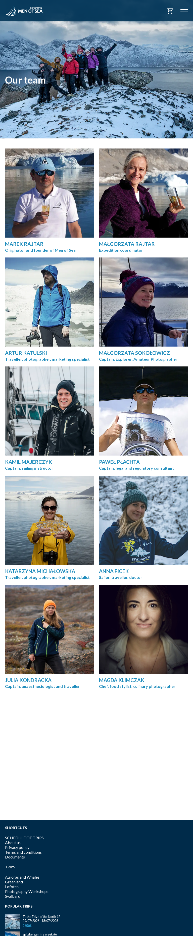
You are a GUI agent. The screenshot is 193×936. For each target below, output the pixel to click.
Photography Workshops (27, 891)
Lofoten (12, 886)
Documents (15, 856)
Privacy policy (17, 847)
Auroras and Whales (22, 877)
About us (13, 842)
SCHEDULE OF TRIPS (24, 837)
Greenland (14, 881)
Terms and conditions (23, 852)
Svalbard (12, 896)
